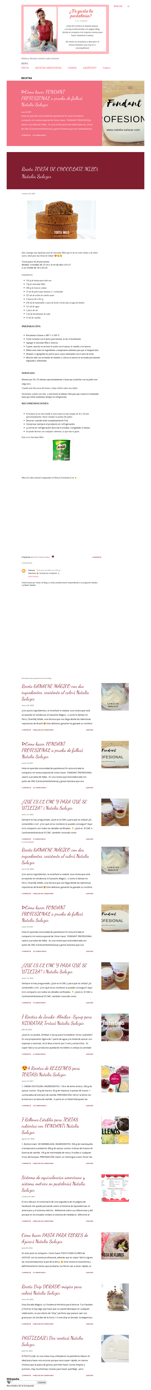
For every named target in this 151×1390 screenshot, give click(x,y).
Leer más (89, 730)
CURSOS (72, 68)
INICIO (25, 68)
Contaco (106, 68)
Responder (33, 576)
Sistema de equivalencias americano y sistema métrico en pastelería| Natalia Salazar (53, 1184)
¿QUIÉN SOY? (89, 68)
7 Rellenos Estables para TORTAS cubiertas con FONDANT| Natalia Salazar (50, 1126)
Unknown (31, 570)
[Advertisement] (58, 650)
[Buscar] (118, 6)
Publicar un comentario (43, 730)
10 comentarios (39, 1106)
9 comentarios (39, 839)
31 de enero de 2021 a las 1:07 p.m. (48, 570)
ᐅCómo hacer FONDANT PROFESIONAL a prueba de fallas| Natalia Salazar (51, 98)
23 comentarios (39, 135)
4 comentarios (39, 1272)
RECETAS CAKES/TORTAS (48, 68)
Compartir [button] (25, 135)
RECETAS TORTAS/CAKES (40, 557)
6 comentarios (39, 1054)
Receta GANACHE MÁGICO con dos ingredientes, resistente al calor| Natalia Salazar (55, 692)
